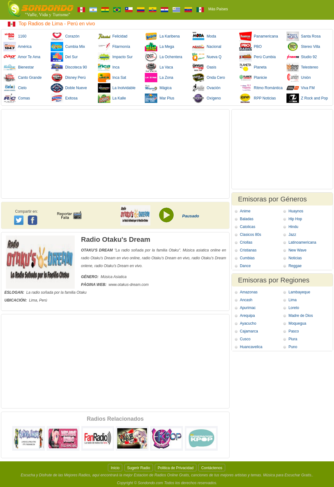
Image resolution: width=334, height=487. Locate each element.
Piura (292, 339)
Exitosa (64, 98)
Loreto (293, 308)
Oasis (204, 67)
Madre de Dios (300, 315)
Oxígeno (206, 98)
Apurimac (248, 308)
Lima (292, 300)
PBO (250, 46)
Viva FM (300, 88)
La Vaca (159, 67)
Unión (298, 77)
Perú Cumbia (257, 57)
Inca (108, 67)
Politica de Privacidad (176, 468)
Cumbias (247, 258)
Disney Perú (68, 77)
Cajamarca (249, 331)
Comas (16, 98)
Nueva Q (206, 57)
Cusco (245, 339)
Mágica (158, 88)
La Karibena (162, 36)
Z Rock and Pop (307, 98)
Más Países (218, 9)
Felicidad (113, 36)
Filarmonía (114, 46)
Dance (245, 266)
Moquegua (297, 323)
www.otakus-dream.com (129, 284)
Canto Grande (22, 77)
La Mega (159, 46)
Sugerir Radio (138, 468)
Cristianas (248, 250)
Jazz (292, 234)
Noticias (295, 258)
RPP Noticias (257, 98)
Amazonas (249, 292)
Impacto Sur (115, 57)
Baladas (246, 219)
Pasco (293, 331)
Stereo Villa (303, 46)
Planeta (252, 67)
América (17, 46)
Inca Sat (112, 77)
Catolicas (247, 227)
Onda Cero (208, 77)
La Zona (159, 77)
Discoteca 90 (69, 67)
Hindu (293, 227)
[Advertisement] (115, 154)
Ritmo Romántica (261, 88)
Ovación (206, 88)
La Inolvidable (117, 88)
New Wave (297, 250)
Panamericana (258, 36)
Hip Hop (295, 219)
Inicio (115, 468)
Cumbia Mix (68, 46)
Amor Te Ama (21, 57)
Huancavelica (251, 347)
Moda (204, 36)
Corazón (65, 36)
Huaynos (295, 211)
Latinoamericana (302, 242)
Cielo (15, 88)
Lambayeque (299, 292)
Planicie (253, 77)
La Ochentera (163, 57)
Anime (245, 211)
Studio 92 (301, 57)
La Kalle (112, 98)
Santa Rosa (303, 36)
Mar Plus (159, 98)
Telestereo (302, 67)
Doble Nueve (69, 88)
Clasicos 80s (250, 234)
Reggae (294, 266)
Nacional (206, 46)
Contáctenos (211, 468)
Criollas (246, 242)
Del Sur (64, 57)
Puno (292, 347)
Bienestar (18, 67)
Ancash (246, 300)
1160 (14, 36)
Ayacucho (248, 323)
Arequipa (247, 315)
